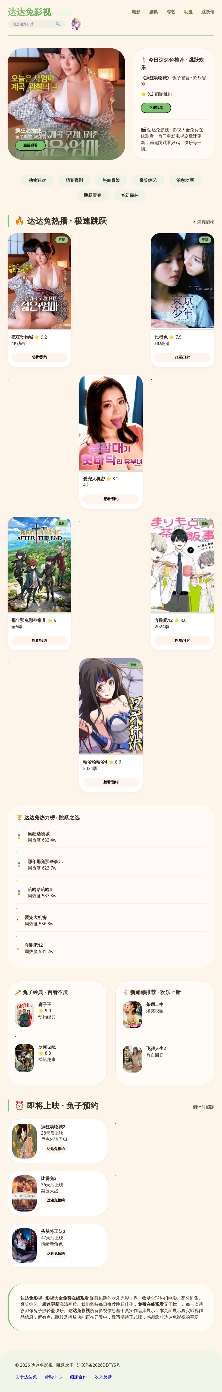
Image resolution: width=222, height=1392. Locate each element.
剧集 (153, 12)
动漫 (188, 12)
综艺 (171, 12)
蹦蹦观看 (30, 145)
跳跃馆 (207, 12)
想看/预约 (39, 357)
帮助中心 (53, 1377)
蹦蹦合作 (78, 1377)
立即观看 (156, 108)
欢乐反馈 (103, 1377)
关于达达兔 (26, 1377)
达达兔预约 (56, 1149)
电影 (136, 12)
